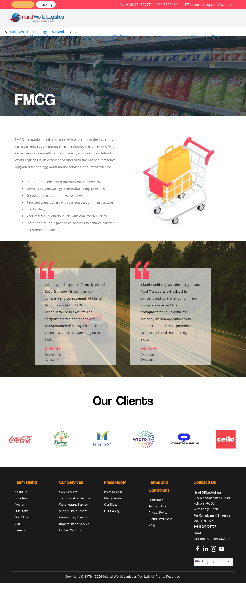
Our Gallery (111, 511)
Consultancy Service (73, 517)
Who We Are (122, 36)
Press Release (113, 492)
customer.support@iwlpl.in (208, 4)
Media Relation (114, 498)
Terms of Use (157, 506)
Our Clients (22, 517)
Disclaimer (156, 500)
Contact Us (188, 36)
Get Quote (23, 4)
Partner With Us (70, 530)
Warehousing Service (73, 504)
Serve (146, 36)
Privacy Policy (158, 512)
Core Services (68, 492)
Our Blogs (211, 36)
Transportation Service (74, 498)
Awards (20, 504)
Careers (20, 530)
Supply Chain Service (73, 511)
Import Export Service (74, 524)
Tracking (45, 4)
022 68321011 (168, 4)
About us (21, 492)
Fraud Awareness (160, 519)
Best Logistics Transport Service (49, 36)
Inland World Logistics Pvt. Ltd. (126, 576)
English (204, 562)
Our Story (21, 511)
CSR (17, 524)
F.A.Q (152, 525)
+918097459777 (135, 4)
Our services (91, 36)
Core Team (22, 498)
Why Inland (165, 36)
